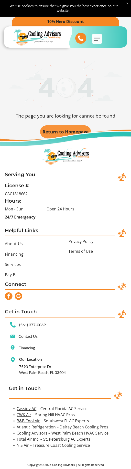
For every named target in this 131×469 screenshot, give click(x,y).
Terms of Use (80, 251)
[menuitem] (34, 244)
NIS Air (23, 445)
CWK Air (24, 414)
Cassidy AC (26, 408)
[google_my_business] (18, 296)
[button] (97, 39)
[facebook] (8, 296)
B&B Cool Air (28, 421)
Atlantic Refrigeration (36, 427)
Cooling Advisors (32, 433)
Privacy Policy (80, 241)
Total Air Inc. (28, 439)
